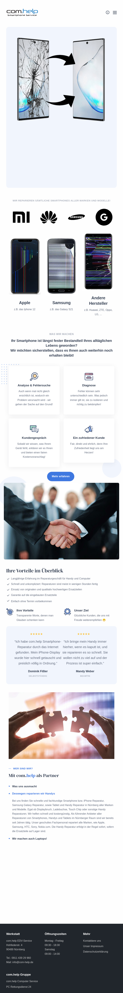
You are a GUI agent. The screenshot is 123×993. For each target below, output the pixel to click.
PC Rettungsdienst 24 (18, 986)
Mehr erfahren (61, 476)
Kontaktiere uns (92, 940)
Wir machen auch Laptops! (29, 838)
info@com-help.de (22, 962)
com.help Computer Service (22, 981)
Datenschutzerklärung (95, 951)
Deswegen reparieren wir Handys (33, 793)
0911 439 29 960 (21, 958)
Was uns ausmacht (24, 786)
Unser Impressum (93, 946)
